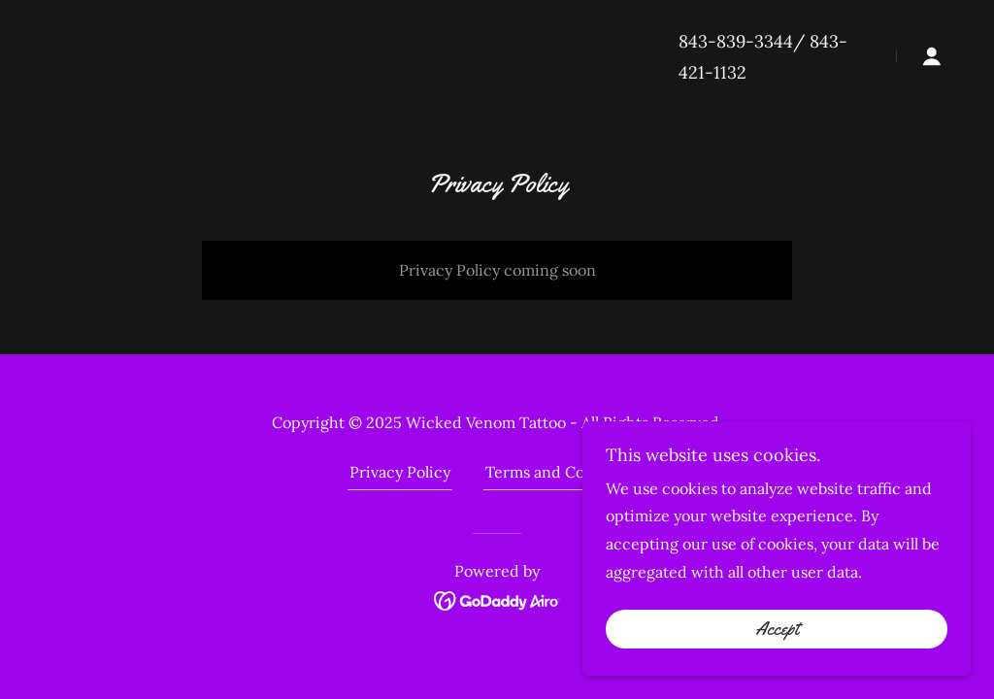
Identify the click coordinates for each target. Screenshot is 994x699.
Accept (777, 629)
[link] (497, 599)
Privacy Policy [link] (399, 472)
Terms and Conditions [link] (565, 472)
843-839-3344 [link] (736, 41)
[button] (931, 56)
